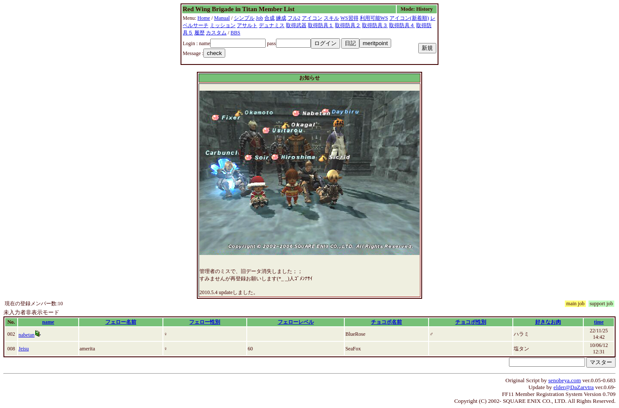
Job (259, 18)
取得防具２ (348, 25)
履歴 (199, 33)
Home (203, 18)
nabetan (26, 335)
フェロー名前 (120, 322)
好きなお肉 (548, 322)
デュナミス (272, 25)
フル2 (294, 18)
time (599, 322)
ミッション (223, 25)
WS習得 (349, 18)
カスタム (216, 33)
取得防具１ (321, 25)
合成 (269, 18)
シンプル (244, 18)
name (48, 322)
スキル (331, 18)
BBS (235, 33)
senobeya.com (564, 380)
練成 (281, 18)
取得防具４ (402, 25)
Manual (222, 18)
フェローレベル (296, 322)
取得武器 (296, 25)
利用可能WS (374, 18)
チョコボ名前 (386, 322)
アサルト (247, 25)
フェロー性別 (204, 322)
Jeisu (23, 349)
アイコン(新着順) (409, 18)
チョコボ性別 (470, 322)
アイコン (312, 18)
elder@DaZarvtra (574, 387)
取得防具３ (375, 25)
